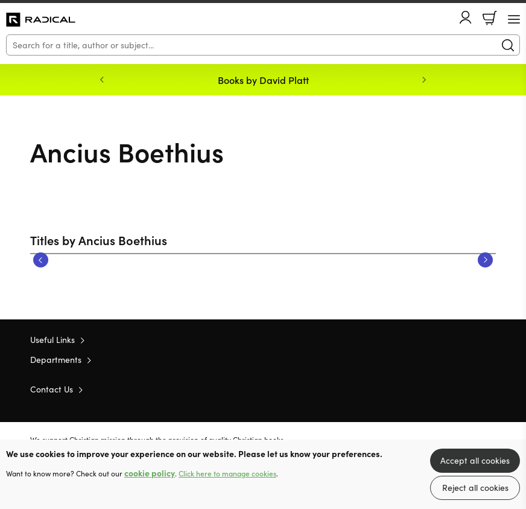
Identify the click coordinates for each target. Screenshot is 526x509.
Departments (55, 359)
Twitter (446, 389)
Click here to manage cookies (227, 473)
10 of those (40, 20)
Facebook (469, 388)
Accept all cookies (475, 460)
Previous (40, 259)
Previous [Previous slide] (102, 80)
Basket (490, 18)
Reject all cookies (475, 487)
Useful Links (52, 339)
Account (466, 17)
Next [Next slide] (424, 80)
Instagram (490, 389)
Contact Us (51, 389)
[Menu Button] (514, 19)
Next (485, 259)
